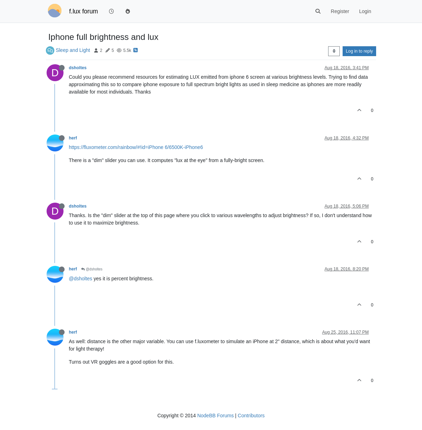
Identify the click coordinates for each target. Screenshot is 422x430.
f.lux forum (83, 11)
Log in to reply (359, 51)
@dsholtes (91, 269)
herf (73, 138)
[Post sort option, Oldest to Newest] (334, 51)
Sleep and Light (73, 50)
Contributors (251, 415)
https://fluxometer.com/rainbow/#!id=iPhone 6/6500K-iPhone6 (136, 147)
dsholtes (77, 67)
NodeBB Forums (215, 415)
